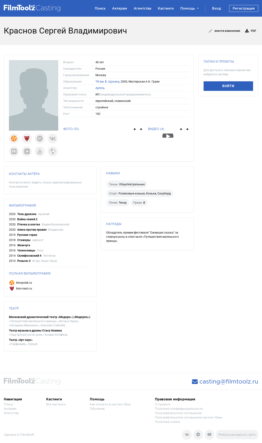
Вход (216, 8)
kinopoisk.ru (20, 282)
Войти (228, 86)
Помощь (189, 8)
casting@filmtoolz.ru (225, 381)
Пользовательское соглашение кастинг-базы (188, 417)
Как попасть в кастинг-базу (110, 404)
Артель (100, 88)
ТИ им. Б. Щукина (107, 81)
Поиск (100, 8)
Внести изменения (224, 31)
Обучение (97, 408)
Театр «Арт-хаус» (21, 340)
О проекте (162, 404)
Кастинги (166, 8)
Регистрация (244, 8)
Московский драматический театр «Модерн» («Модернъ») (49, 317)
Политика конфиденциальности (179, 408)
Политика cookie (167, 421)
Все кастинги (56, 404)
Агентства (142, 8)
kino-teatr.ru (20, 288)
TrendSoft (27, 434)
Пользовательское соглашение (178, 413)
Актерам (119, 8)
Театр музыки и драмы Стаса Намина (35, 330)
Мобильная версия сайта (237, 434)
